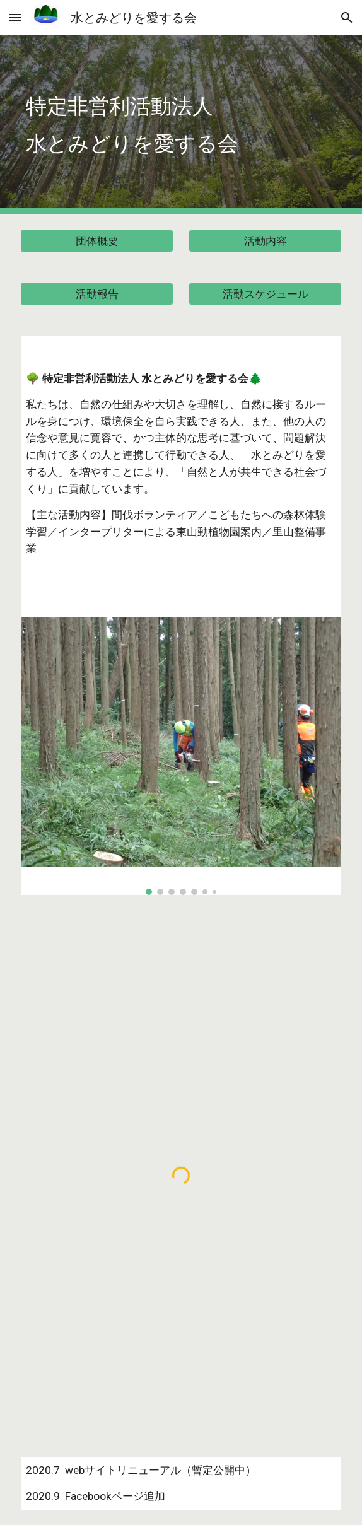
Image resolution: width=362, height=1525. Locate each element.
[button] (15, 17)
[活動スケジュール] (265, 294)
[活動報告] (96, 294)
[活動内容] (265, 241)
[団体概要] (96, 241)
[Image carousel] (181, 756)
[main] (181, 125)
